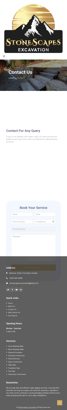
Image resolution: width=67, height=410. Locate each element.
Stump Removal (14, 359)
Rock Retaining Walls (15, 346)
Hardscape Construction (17, 374)
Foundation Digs (14, 368)
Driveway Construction (16, 356)
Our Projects (12, 316)
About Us (11, 306)
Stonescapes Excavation (27, 407)
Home (11, 78)
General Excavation (15, 352)
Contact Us (12, 309)
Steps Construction (15, 362)
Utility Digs (12, 365)
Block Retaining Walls (16, 349)
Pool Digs (11, 371)
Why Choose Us (14, 312)
